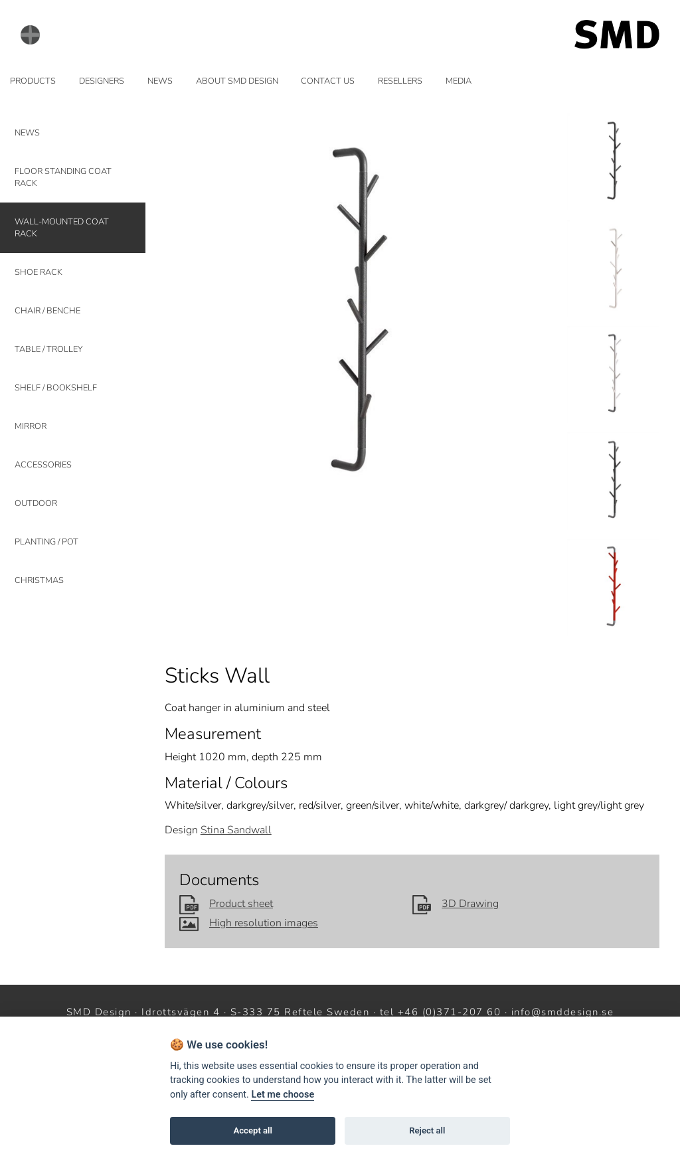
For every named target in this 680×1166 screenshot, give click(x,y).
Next (537, 315)
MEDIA (458, 81)
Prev (183, 315)
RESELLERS (400, 81)
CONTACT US (328, 81)
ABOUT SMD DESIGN (237, 81)
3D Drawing (455, 903)
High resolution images (248, 923)
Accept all (253, 1130)
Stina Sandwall (236, 830)
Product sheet (226, 903)
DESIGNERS (101, 81)
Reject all (427, 1130)
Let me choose (282, 1094)
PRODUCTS (33, 81)
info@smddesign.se (562, 1012)
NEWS (160, 81)
